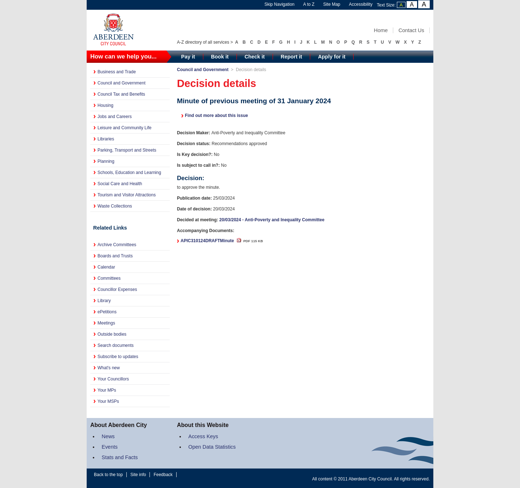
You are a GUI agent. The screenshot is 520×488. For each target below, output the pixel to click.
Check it (254, 57)
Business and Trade (117, 71)
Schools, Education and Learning (129, 172)
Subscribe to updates (118, 356)
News (108, 436)
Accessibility (360, 4)
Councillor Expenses (117, 289)
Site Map (331, 4)
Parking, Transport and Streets (127, 150)
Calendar (106, 267)
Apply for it (332, 57)
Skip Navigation (279, 4)
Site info (138, 474)
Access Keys (203, 436)
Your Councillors (113, 379)
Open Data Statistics (212, 447)
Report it (291, 57)
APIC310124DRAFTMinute (222, 240)
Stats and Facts (120, 457)
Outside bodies (112, 334)
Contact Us (411, 30)
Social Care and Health (120, 183)
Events (110, 447)
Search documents (116, 345)
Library (104, 300)
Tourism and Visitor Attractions (127, 194)
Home (380, 30)
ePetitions (107, 311)
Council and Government (122, 83)
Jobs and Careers (115, 116)
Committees (109, 278)
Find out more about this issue (216, 115)
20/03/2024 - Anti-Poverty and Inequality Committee (271, 219)
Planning (106, 161)
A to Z (309, 4)
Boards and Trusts (115, 255)
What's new (109, 367)
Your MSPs (108, 401)
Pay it (188, 57)
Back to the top (108, 474)
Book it (220, 57)
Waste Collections (115, 206)
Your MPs (107, 390)
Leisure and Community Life (124, 127)
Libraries (106, 138)
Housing (105, 105)
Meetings (106, 323)
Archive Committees (117, 244)
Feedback (163, 474)
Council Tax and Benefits (121, 94)
